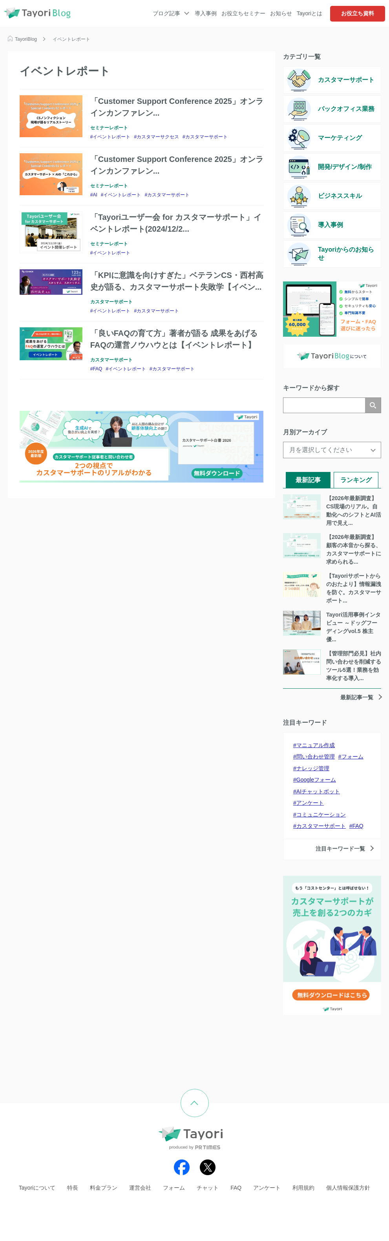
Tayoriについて (37, 1188)
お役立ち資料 (357, 13)
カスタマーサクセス (158, 137)
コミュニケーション (321, 814)
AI (95, 195)
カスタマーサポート (206, 137)
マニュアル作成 (315, 745)
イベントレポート (111, 137)
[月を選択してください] (332, 450)
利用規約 (303, 1188)
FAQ (97, 369)
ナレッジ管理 (312, 768)
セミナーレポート (109, 128)
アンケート (310, 803)
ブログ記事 (166, 13)
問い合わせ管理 (315, 756)
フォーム (352, 756)
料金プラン (103, 1188)
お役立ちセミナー (243, 13)
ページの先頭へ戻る (208, 1094)
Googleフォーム (316, 780)
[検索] (324, 405)
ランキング (356, 480)
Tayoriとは (309, 13)
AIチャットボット (318, 791)
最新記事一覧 (356, 697)
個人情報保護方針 (348, 1188)
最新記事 (308, 480)
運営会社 (140, 1188)
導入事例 (206, 13)
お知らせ (281, 13)
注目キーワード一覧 (340, 848)
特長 (72, 1188)
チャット (208, 1188)
